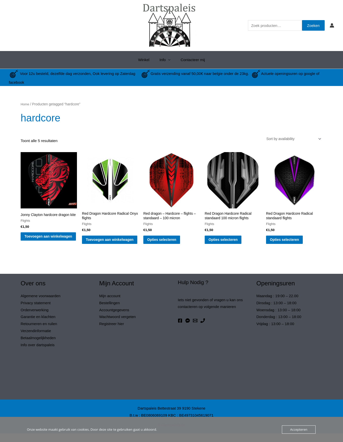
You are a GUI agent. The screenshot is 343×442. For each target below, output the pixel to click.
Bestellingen (109, 311)
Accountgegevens (114, 318)
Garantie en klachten (38, 325)
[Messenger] (187, 329)
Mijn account (109, 304)
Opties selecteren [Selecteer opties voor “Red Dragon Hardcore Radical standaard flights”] (292, 242)
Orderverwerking (35, 318)
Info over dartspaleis (38, 353)
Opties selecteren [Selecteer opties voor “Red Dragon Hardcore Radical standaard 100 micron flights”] (230, 242)
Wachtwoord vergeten (117, 325)
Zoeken (313, 25)
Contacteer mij (190, 60)
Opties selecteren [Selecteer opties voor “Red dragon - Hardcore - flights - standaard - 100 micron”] (169, 242)
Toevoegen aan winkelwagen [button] (44, 244)
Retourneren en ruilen (39, 332)
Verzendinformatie (36, 339)
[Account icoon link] (332, 25)
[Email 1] (195, 329)
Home (25, 104)
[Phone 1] (202, 329)
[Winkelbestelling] (290, 139)
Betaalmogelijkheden (38, 346)
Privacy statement (36, 311)
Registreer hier (111, 332)
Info (162, 60)
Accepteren (298, 429)
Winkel (146, 60)
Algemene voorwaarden (40, 304)
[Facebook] (180, 329)
